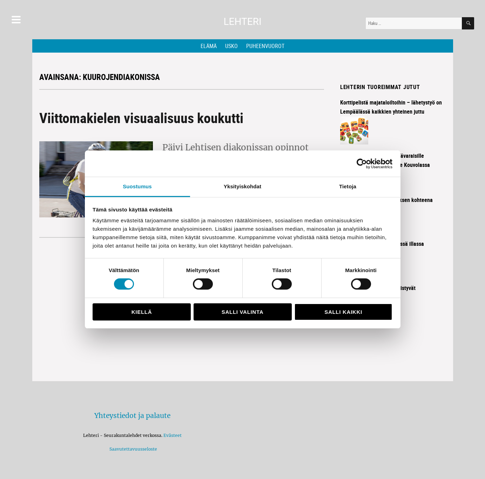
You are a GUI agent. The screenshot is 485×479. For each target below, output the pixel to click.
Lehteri (242, 21)
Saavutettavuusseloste (132, 449)
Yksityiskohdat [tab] (242, 186)
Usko (231, 46)
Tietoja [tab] (347, 186)
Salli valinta (242, 312)
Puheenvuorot (265, 46)
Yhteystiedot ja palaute (132, 415)
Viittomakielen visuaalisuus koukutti (141, 117)
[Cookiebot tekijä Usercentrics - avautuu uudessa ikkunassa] (361, 163)
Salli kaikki (343, 312)
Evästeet (172, 435)
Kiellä (142, 312)
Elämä (209, 46)
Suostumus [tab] (137, 186)
